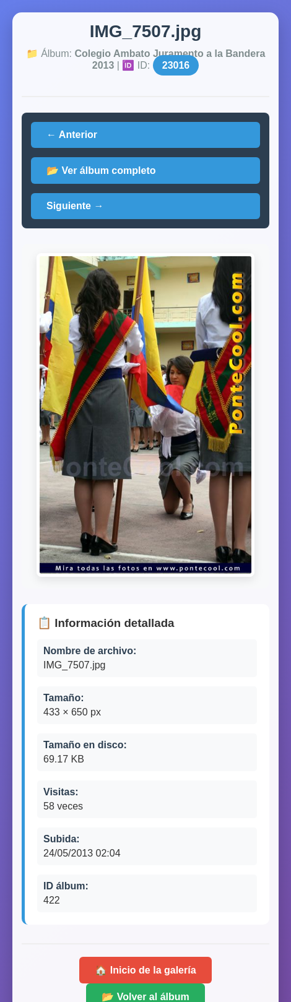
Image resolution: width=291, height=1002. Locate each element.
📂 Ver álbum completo (100, 170)
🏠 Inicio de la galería (145, 970)
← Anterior (71, 134)
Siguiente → (74, 206)
